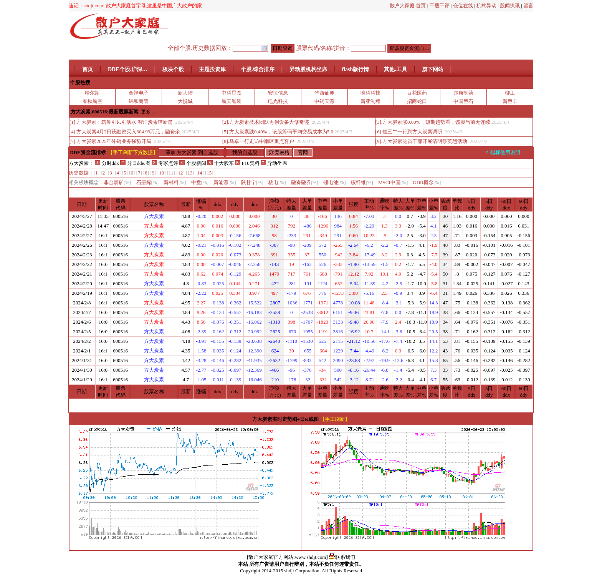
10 (161, 173)
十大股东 (220, 163)
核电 (277, 182)
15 (209, 173)
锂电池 (334, 182)
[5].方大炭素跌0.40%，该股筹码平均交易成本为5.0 (277, 132)
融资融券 (305, 182)
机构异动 (486, 5)
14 (199, 173)
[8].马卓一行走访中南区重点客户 (259, 141)
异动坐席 (274, 163)
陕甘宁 (252, 182)
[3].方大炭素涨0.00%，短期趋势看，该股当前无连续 (432, 122)
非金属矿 (117, 182)
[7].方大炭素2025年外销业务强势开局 (111, 141)
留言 (528, 5)
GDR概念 (427, 182)
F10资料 (247, 163)
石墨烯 (147, 182)
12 (180, 173)
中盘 (200, 182)
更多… (148, 112)
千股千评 (440, 5)
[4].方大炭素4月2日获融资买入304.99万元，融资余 (124, 132)
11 (171, 173)
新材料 (175, 182)
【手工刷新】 (335, 419)
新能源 (224, 182)
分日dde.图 (136, 163)
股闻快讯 (510, 5)
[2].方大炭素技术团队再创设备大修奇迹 (266, 122)
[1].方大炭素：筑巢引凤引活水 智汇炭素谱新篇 (121, 122)
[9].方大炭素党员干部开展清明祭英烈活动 (422, 141)
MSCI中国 (393, 182)
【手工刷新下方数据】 (133, 152)
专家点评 (165, 163)
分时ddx (107, 163)
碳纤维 (362, 182)
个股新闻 (192, 163)
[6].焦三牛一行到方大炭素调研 (409, 132)
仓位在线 (463, 5)
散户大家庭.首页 (408, 5)
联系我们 (342, 557)
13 (189, 173)
